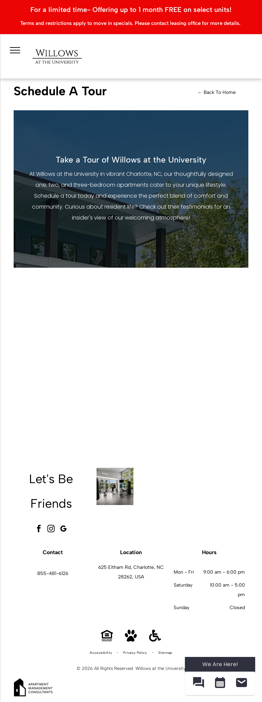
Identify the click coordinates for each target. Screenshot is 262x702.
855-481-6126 (52, 573)
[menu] (15, 50)
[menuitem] (101, 653)
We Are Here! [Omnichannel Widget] (220, 664)
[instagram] (51, 529)
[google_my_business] (63, 529)
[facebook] (38, 529)
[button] (198, 683)
